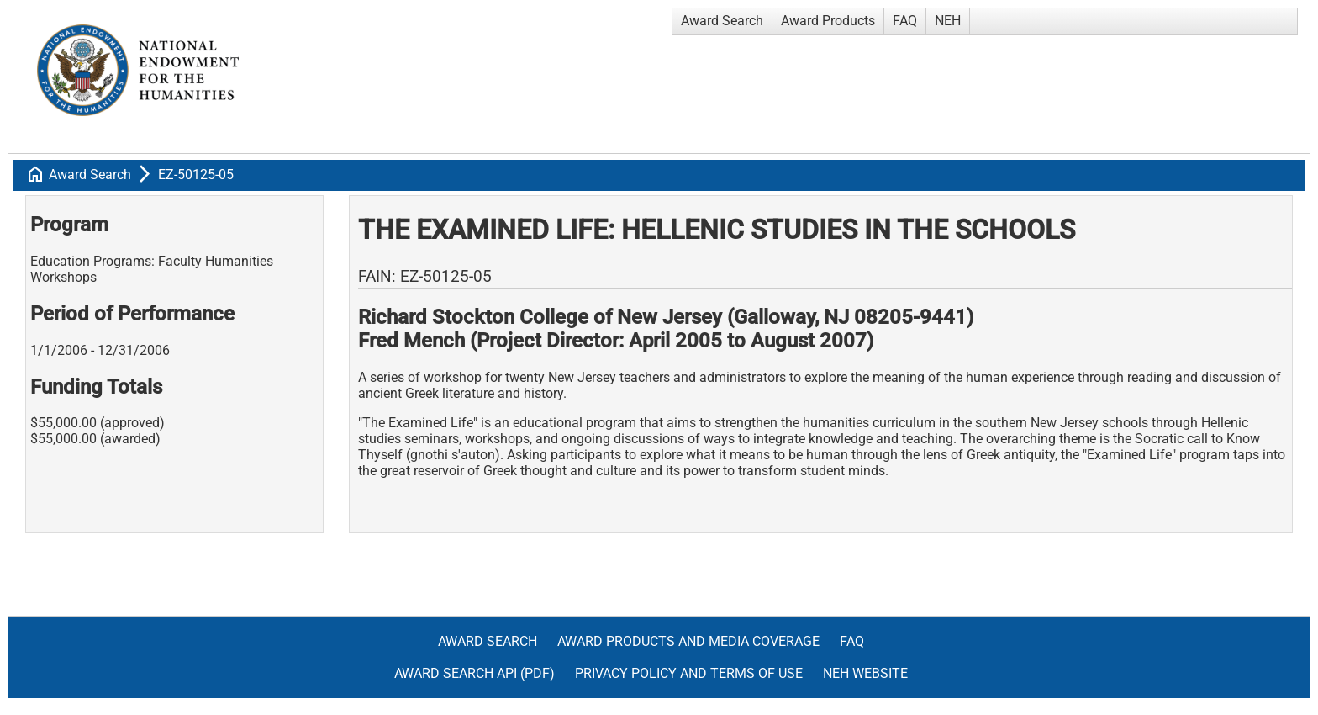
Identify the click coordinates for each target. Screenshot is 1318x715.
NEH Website (865, 673)
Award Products (828, 21)
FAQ (905, 21)
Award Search (722, 21)
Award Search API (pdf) (474, 673)
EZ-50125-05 (196, 175)
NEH (948, 21)
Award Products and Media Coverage (688, 641)
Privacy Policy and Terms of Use (689, 673)
